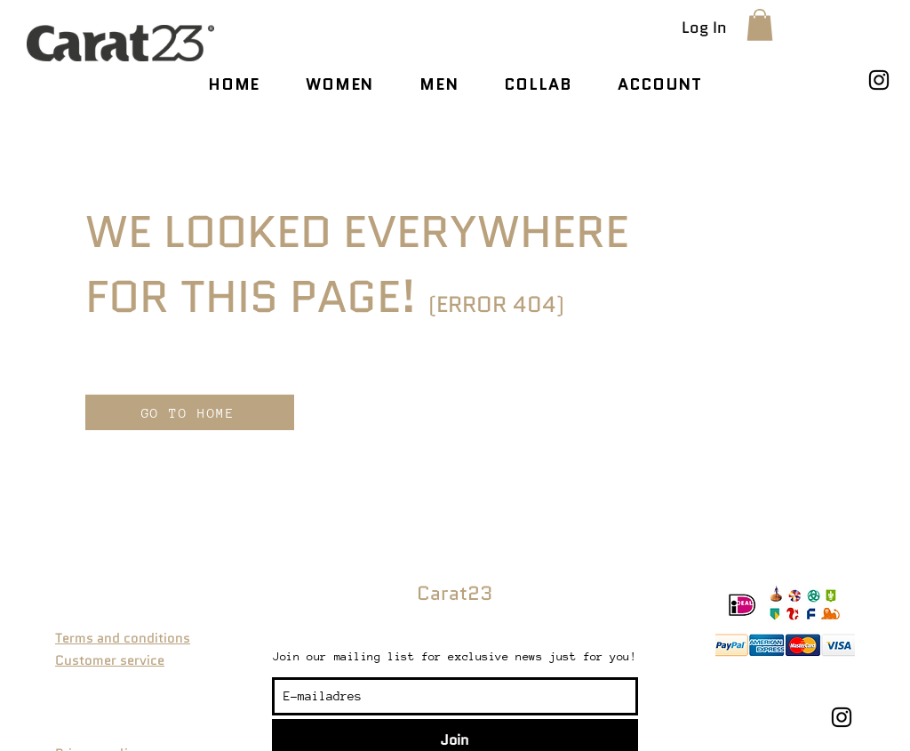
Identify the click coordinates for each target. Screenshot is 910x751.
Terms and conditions (122, 638)
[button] (759, 25)
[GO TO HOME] (189, 412)
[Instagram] (879, 80)
